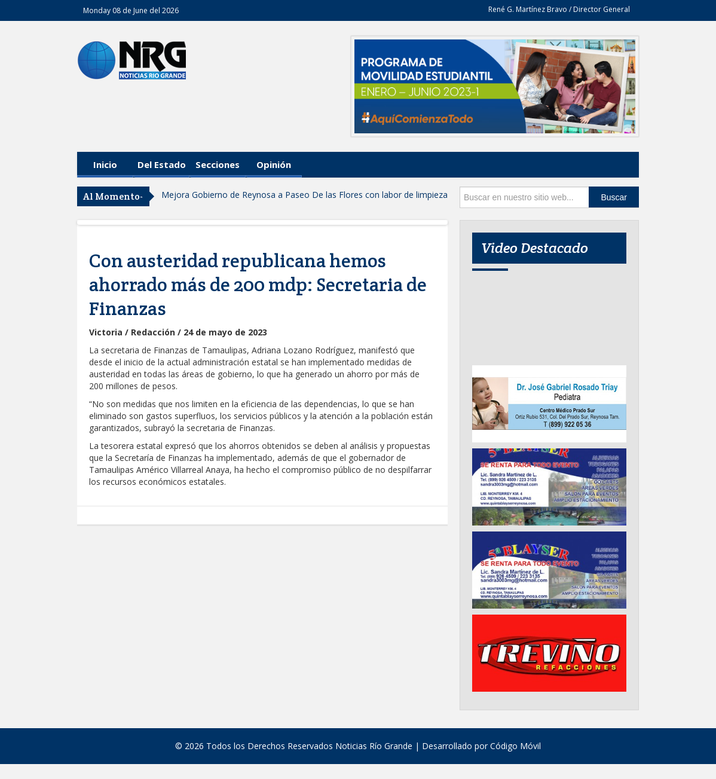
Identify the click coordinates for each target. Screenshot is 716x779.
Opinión (273, 164)
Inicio (105, 164)
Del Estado (161, 164)
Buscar (614, 197)
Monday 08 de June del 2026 (131, 10)
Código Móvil (515, 745)
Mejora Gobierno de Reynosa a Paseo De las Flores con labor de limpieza (304, 194)
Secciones (217, 164)
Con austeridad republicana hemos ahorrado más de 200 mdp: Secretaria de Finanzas (258, 284)
